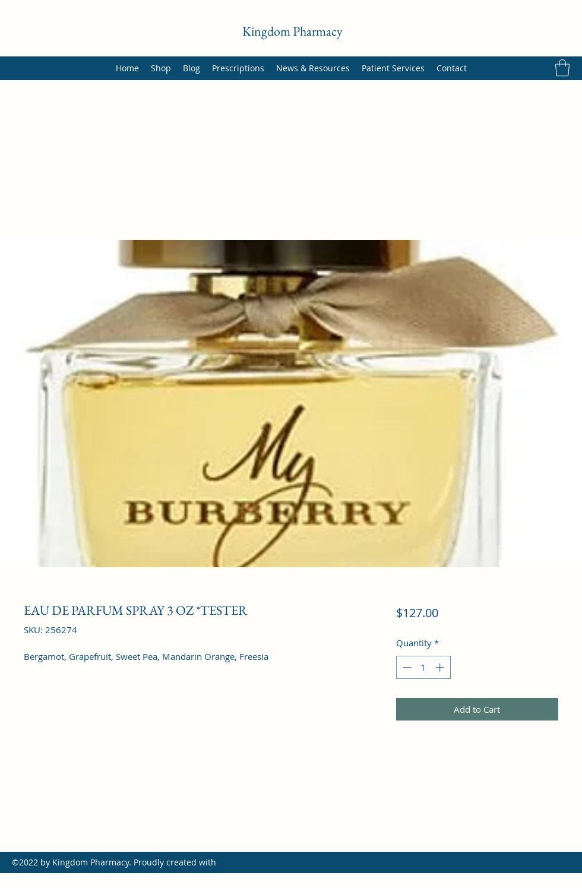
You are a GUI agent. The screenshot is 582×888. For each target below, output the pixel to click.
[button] (562, 68)
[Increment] (441, 667)
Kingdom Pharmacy (292, 31)
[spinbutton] (423, 667)
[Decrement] (406, 667)
